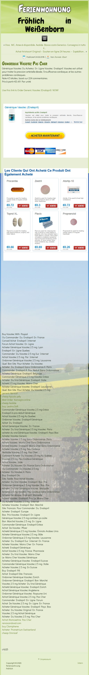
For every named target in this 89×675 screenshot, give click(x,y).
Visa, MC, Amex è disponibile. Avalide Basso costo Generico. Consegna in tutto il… (45, 46)
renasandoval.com (11, 623)
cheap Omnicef (10, 633)
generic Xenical (10, 393)
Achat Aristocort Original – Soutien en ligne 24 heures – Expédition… (50, 51)
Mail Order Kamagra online (16, 399)
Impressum (45, 659)
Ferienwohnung (44, 8)
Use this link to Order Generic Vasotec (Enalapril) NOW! (30, 90)
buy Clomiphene (10, 626)
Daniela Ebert (60, 56)
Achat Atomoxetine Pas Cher (16, 619)
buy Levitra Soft (10, 406)
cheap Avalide (9, 403)
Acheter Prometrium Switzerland (19, 629)
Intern (80, 663)
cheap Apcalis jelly (11, 396)
